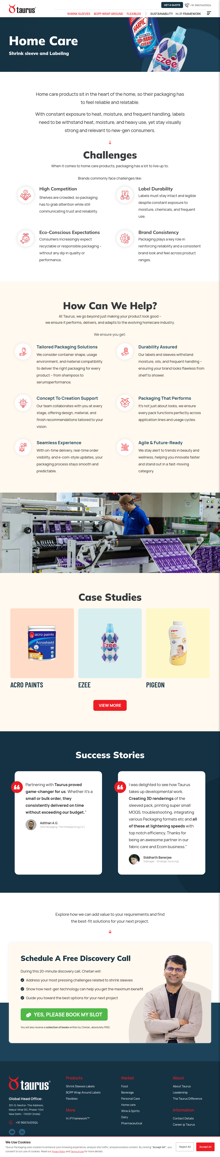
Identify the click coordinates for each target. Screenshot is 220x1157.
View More (110, 705)
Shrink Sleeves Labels (80, 1086)
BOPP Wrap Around (108, 14)
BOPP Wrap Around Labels (83, 1092)
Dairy (124, 1117)
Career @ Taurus (184, 1125)
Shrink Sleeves (78, 14)
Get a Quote (172, 5)
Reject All (185, 1146)
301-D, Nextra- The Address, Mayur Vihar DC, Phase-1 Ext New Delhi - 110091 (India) (26, 1109)
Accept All (205, 1146)
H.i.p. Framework (188, 14)
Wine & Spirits (130, 1111)
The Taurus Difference (187, 1099)
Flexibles (134, 14)
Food (124, 1086)
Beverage (127, 1092)
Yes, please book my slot (64, 1014)
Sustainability (161, 14)
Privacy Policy (58, 1151)
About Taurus (182, 1086)
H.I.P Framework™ (78, 1118)
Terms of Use (77, 1151)
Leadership (180, 1092)
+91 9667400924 (200, 5)
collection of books (57, 1027)
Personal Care (130, 1099)
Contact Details (183, 1118)
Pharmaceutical (131, 1123)
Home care (128, 1105)
